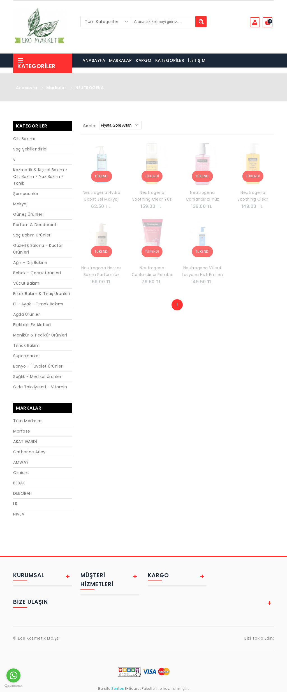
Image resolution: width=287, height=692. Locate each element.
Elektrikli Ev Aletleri (32, 325)
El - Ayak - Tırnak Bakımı (38, 304)
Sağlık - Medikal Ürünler (37, 376)
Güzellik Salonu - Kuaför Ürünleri (38, 249)
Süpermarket (26, 356)
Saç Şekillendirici (30, 149)
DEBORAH (22, 493)
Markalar (56, 87)
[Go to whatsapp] (13, 675)
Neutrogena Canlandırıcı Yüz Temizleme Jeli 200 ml (202, 196)
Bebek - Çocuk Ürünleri (37, 273)
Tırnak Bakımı (27, 345)
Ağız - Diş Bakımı (30, 262)
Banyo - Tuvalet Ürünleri (38, 366)
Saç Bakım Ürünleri (32, 235)
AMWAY (21, 462)
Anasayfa (26, 87)
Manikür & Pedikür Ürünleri (40, 335)
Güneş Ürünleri (28, 214)
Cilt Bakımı (24, 138)
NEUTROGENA (89, 87)
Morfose (21, 431)
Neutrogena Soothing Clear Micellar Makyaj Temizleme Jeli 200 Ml (253, 196)
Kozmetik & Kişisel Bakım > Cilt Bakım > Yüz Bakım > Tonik (40, 176)
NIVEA (18, 514)
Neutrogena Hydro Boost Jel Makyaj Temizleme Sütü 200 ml (102, 196)
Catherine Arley (29, 452)
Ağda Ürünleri (27, 314)
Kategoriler (36, 63)
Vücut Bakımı (26, 283)
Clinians (21, 472)
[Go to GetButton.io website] (13, 686)
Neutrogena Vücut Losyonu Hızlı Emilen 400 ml (202, 271)
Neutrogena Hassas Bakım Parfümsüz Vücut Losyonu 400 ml (101, 271)
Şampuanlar (25, 193)
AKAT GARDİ (25, 441)
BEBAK (19, 483)
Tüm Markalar (27, 421)
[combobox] (106, 21)
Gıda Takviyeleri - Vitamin (40, 387)
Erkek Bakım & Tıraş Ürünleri (41, 293)
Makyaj (20, 204)
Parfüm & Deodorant (35, 224)
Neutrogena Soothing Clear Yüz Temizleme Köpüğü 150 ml (152, 196)
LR (15, 504)
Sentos (117, 688)
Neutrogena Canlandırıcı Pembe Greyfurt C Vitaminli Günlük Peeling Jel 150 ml (152, 271)
